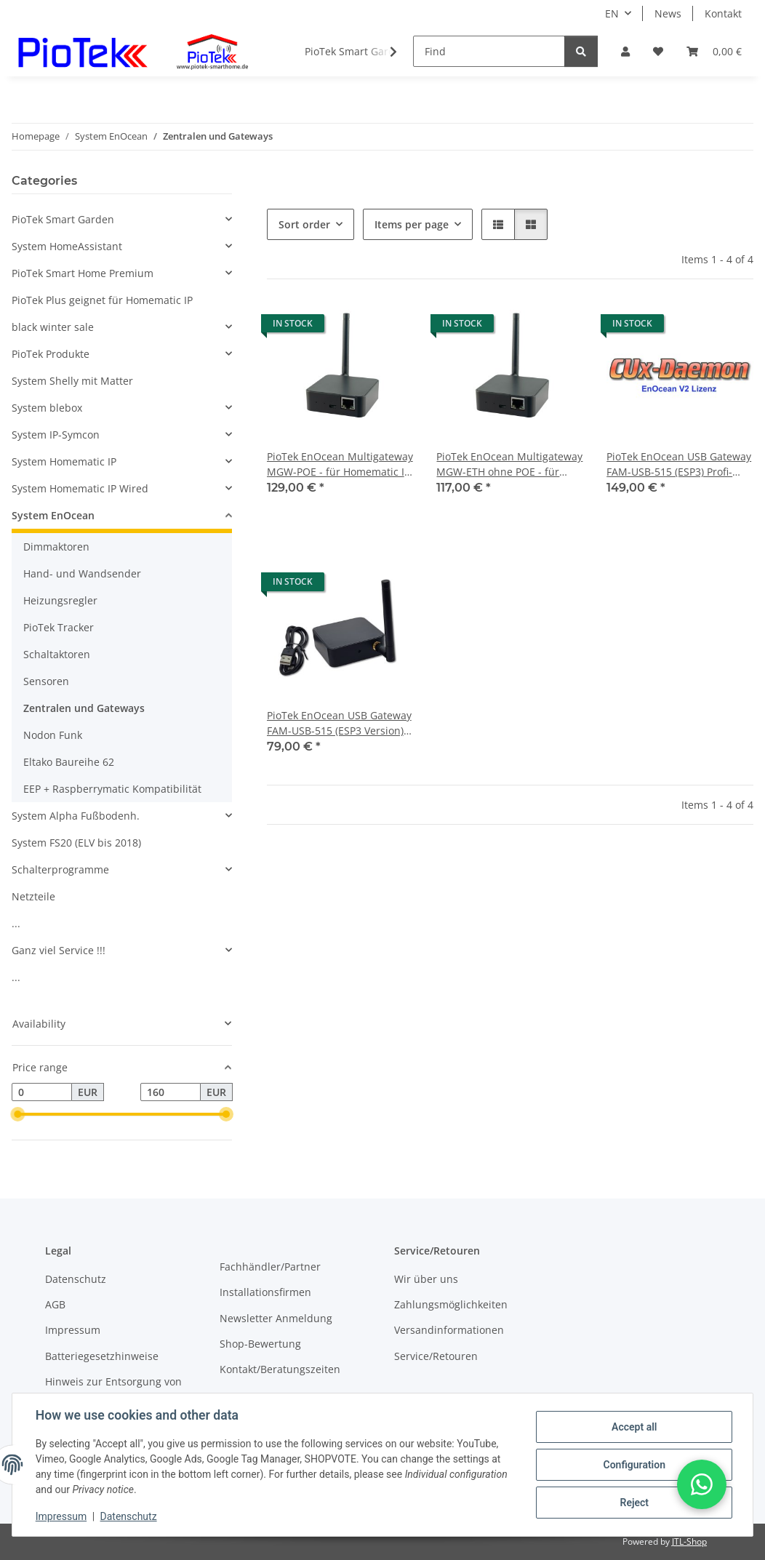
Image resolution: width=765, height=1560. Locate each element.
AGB (55, 1304)
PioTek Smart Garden (63, 219)
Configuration (634, 1465)
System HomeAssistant (67, 246)
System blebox (47, 408)
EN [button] (612, 13)
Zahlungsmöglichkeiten (451, 1304)
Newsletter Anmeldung (276, 1318)
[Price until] (170, 1092)
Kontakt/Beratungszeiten (280, 1369)
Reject (634, 1502)
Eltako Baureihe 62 (68, 762)
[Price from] (42, 1092)
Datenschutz (128, 1516)
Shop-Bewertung (260, 1344)
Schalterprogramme (60, 869)
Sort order (304, 224)
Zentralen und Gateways (84, 708)
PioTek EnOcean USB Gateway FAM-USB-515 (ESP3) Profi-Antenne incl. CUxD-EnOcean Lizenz (678, 464)
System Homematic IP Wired (80, 488)
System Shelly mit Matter (72, 381)
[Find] (489, 51)
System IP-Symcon (56, 434)
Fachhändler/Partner (270, 1266)
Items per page (412, 224)
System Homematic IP (64, 461)
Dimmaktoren (56, 546)
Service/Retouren (436, 1356)
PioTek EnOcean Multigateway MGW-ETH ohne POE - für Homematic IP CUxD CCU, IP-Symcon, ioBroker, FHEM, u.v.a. (509, 464)
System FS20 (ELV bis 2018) (76, 842)
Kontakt (723, 13)
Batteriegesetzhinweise (102, 1356)
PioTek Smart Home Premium (82, 273)
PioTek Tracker (58, 627)
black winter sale (53, 327)
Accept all (634, 1427)
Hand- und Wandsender (82, 573)
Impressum (61, 1516)
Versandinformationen (449, 1330)
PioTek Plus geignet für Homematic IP (102, 300)
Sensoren (46, 681)
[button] (625, 51)
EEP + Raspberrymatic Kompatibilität (112, 789)
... (16, 923)
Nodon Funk (52, 735)
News (667, 13)
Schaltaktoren (56, 654)
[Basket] (714, 51)
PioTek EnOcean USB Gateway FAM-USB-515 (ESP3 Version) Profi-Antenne (339, 723)
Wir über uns (426, 1279)
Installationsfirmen (265, 1292)
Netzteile (33, 896)
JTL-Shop (689, 1541)
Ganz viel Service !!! (58, 950)
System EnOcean (53, 515)
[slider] (17, 1115)
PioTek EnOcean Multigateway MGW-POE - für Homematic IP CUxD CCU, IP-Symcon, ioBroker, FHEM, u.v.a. (340, 464)
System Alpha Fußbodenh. (76, 816)
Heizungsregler (60, 600)
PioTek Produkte (50, 354)
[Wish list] (658, 51)
